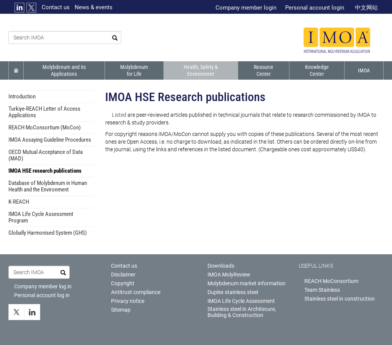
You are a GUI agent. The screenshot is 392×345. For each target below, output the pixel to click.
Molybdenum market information (246, 283)
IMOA (364, 70)
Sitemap (121, 310)
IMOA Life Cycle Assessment (241, 301)
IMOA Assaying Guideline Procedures (49, 139)
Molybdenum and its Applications (64, 70)
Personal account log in (42, 295)
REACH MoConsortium (331, 281)
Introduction (22, 96)
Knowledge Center (317, 70)
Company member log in (43, 286)
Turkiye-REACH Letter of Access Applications (44, 112)
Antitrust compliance (135, 292)
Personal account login (314, 7)
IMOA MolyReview (228, 274)
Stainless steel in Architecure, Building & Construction (241, 312)
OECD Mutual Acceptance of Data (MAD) (45, 155)
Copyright (122, 283)
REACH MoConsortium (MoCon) (44, 127)
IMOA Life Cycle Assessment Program (40, 217)
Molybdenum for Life (134, 70)
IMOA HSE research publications (45, 170)
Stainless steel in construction (339, 299)
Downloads (220, 266)
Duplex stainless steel (232, 292)
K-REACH (18, 201)
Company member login (246, 7)
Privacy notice (127, 301)
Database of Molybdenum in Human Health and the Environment (47, 186)
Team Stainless (322, 290)
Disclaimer (123, 274)
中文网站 (366, 7)
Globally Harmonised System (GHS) (47, 232)
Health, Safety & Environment (201, 70)
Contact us (56, 7)
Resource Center (263, 70)
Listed (119, 115)
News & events (94, 7)
